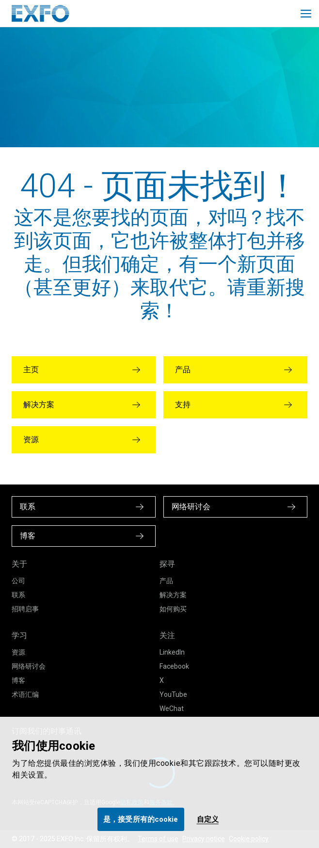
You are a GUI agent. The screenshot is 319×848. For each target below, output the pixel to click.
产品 (166, 581)
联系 (18, 595)
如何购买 (173, 609)
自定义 (208, 819)
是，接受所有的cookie (140, 819)
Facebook (174, 666)
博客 (18, 680)
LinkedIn (172, 652)
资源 (18, 652)
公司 (18, 581)
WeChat (172, 708)
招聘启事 (25, 609)
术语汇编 (25, 694)
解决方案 (173, 595)
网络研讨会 (29, 666)
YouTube (173, 694)
